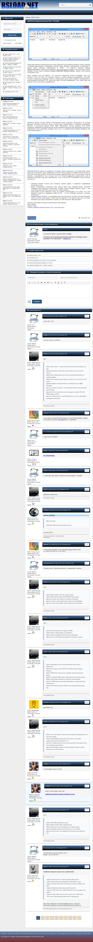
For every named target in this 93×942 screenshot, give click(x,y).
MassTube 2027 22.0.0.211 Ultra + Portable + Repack (12, 67)
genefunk (45, 702)
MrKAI (45, 866)
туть (62, 419)
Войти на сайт (12, 35)
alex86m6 (45, 764)
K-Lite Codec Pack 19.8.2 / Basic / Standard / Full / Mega (12, 75)
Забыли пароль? (7, 43)
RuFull (45, 354)
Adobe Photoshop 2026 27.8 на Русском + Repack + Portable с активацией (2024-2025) (11, 59)
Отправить (37, 301)
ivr (44, 848)
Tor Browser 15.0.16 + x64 (11, 91)
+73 (32, 218)
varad (44, 470)
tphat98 (45, 335)
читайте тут (67, 238)
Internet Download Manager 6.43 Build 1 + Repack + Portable (12, 64)
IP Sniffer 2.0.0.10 (33, 258)
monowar (45, 510)
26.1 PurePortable (49, 455)
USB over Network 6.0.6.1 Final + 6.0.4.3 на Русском (42, 260)
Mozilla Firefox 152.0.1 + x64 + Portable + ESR (11, 54)
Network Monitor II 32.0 (35, 255)
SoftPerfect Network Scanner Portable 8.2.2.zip (60, 794)
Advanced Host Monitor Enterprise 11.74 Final (40, 263)
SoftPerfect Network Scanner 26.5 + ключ (45, 207)
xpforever (46, 413)
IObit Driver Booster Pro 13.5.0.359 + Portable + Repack (11, 79)
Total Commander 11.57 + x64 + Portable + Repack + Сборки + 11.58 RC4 (12, 88)
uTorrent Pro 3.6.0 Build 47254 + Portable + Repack (12, 71)
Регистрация (18, 43)
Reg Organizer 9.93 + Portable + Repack (12, 83)
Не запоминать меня (10, 40)
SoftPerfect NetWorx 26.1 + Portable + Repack (40, 265)
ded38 (45, 450)
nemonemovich (47, 563)
